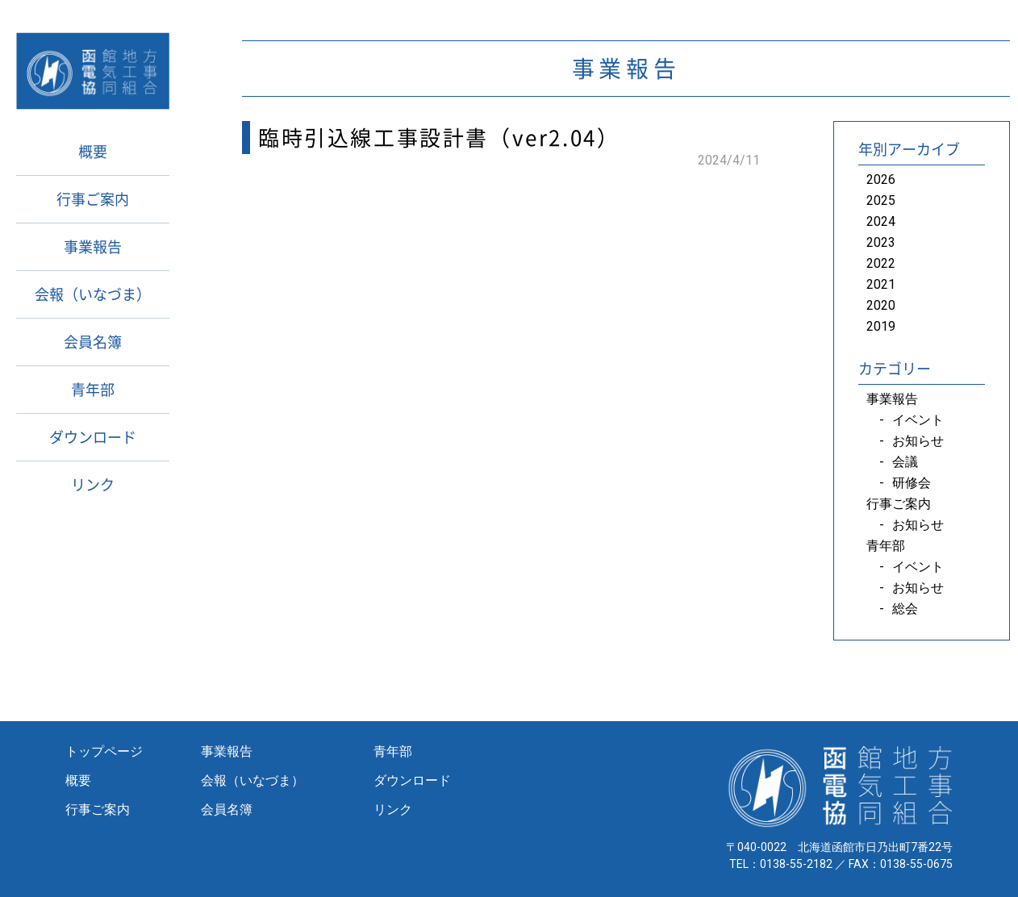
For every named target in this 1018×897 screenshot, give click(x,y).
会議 (905, 461)
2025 (880, 200)
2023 (880, 242)
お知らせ (918, 440)
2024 (880, 221)
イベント (918, 420)
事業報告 (93, 246)
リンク (93, 484)
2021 (880, 284)
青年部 (93, 389)
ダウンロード (92, 437)
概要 (92, 151)
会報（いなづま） (93, 294)
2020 (880, 305)
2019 (880, 326)
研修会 (911, 482)
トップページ (104, 751)
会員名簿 (93, 342)
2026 (880, 179)
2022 (880, 263)
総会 (905, 608)
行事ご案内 (92, 199)
